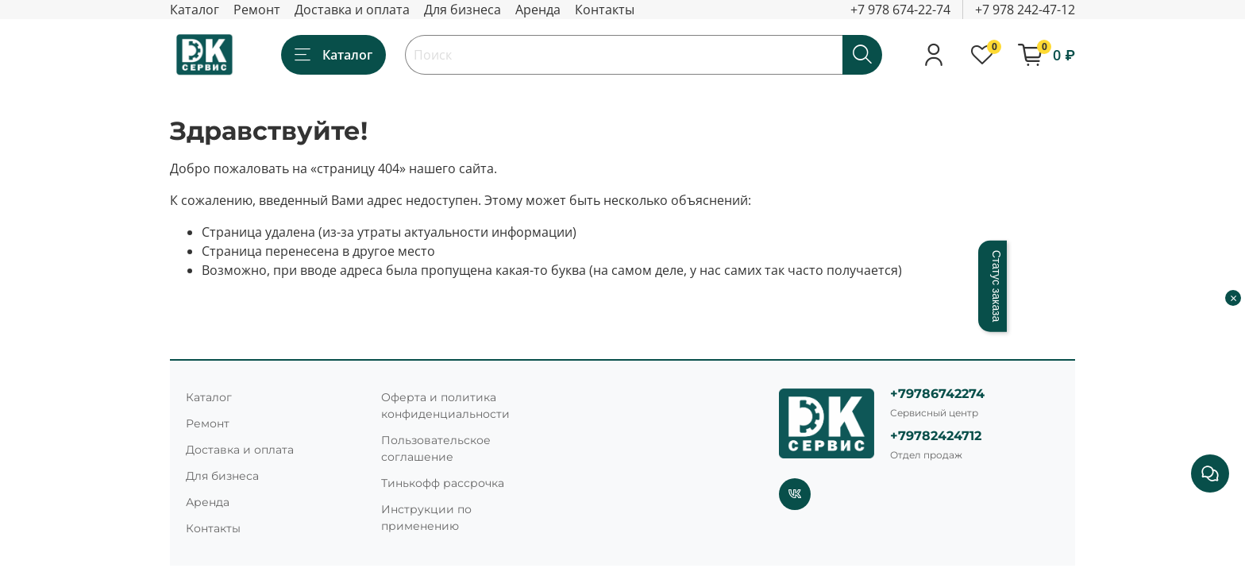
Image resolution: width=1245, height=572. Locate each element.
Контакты (604, 9)
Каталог (194, 9)
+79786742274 (937, 393)
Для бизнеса (462, 9)
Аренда (538, 9)
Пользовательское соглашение (436, 448)
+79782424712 (935, 435)
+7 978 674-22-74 (900, 9)
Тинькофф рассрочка (442, 483)
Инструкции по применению (426, 517)
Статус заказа (996, 286)
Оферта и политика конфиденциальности (445, 405)
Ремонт (256, 9)
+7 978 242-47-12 (1025, 9)
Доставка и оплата (352, 9)
